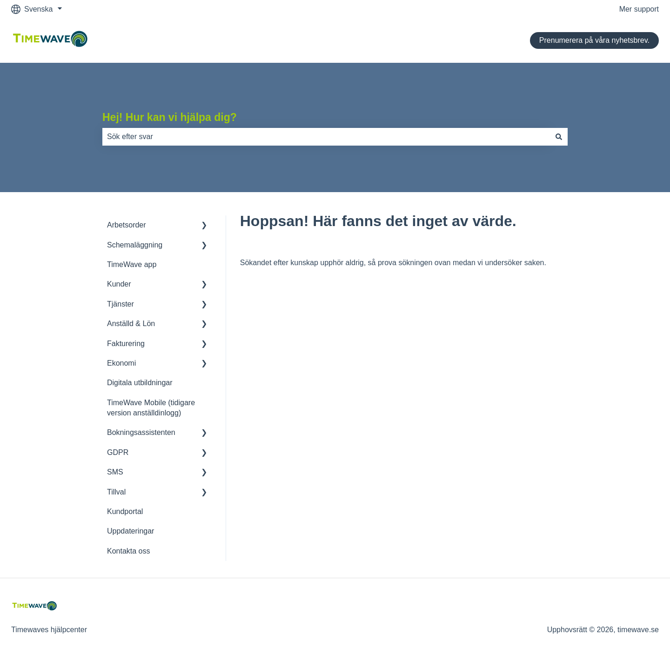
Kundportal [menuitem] (125, 511)
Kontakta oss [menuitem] (128, 551)
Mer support (639, 9)
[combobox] (326, 137)
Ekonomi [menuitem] (121, 363)
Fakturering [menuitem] (126, 343)
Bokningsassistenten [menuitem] (141, 432)
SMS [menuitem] (115, 472)
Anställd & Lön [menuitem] (131, 323)
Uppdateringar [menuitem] (130, 531)
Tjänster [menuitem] (120, 304)
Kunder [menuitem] (119, 284)
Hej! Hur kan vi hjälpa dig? (169, 117)
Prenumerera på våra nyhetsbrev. (594, 40)
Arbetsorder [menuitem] (126, 225)
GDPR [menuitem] (117, 452)
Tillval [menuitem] (116, 492)
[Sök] (559, 137)
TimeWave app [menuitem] (131, 264)
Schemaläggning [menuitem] (134, 245)
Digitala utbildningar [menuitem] (140, 383)
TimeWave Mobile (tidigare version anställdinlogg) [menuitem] (151, 408)
